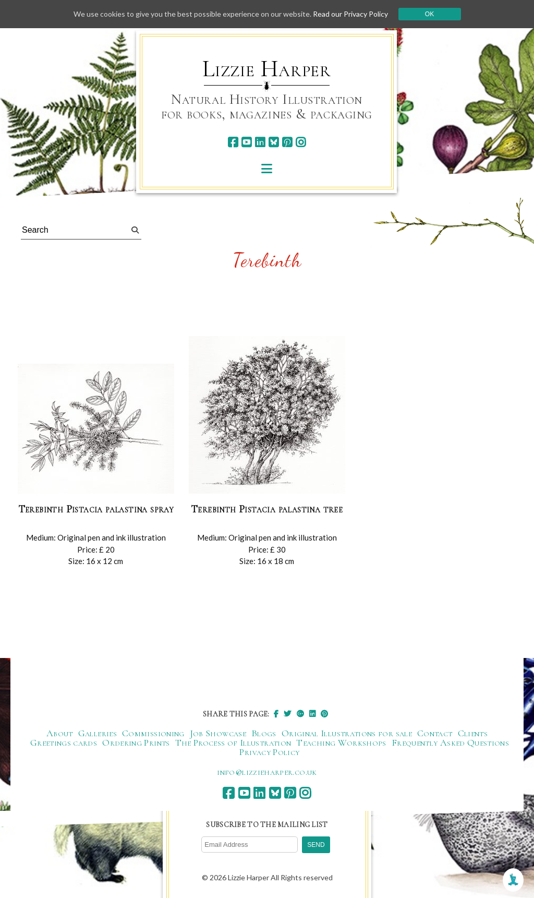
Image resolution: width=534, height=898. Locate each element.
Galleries (97, 733)
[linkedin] (260, 142)
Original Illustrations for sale (347, 733)
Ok (429, 14)
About (59, 733)
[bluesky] (273, 142)
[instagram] (301, 142)
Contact (435, 733)
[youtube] (246, 142)
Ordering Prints (135, 742)
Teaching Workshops (341, 742)
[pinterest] (287, 142)
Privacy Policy (269, 752)
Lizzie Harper (266, 69)
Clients (473, 733)
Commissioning (153, 733)
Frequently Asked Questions (450, 742)
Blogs (263, 733)
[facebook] (233, 142)
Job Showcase (218, 733)
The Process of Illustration (233, 742)
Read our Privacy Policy (350, 13)
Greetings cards (63, 742)
